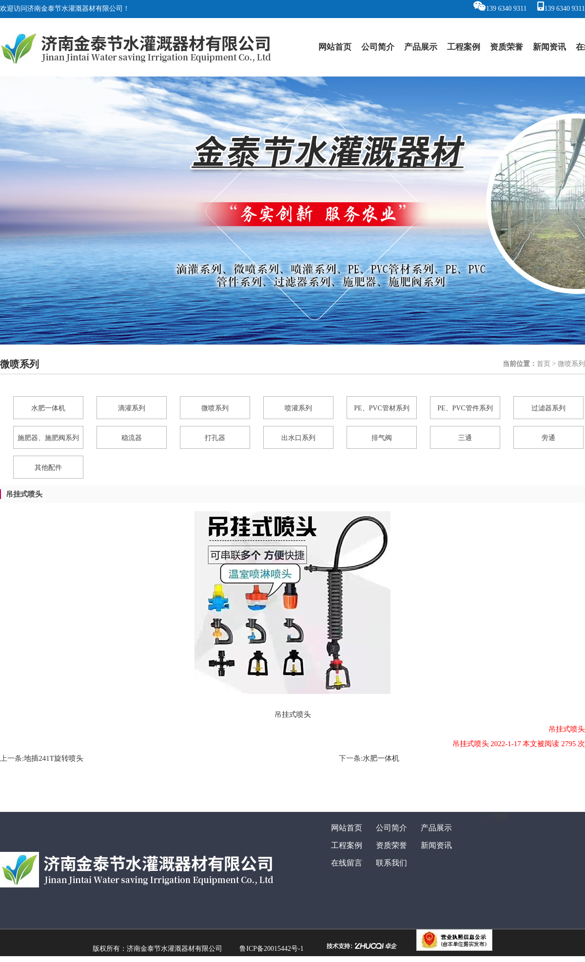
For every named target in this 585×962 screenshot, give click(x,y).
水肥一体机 (381, 758)
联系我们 (391, 863)
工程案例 (463, 47)
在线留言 (346, 863)
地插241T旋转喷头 (53, 758)
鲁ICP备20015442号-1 (271, 948)
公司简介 (377, 47)
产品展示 (420, 47)
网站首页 (334, 47)
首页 (543, 363)
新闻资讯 (549, 47)
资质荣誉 (506, 47)
